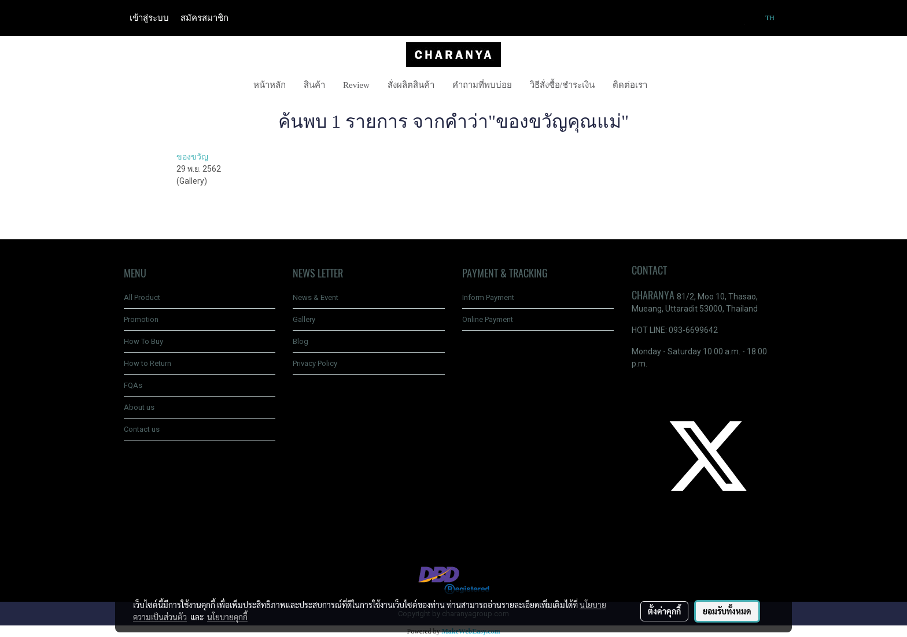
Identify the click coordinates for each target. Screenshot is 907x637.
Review (356, 85)
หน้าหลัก (269, 85)
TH (764, 18)
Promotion (141, 319)
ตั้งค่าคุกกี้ (664, 611)
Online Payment (487, 319)
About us (139, 407)
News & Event (315, 297)
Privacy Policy (315, 363)
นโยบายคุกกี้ (227, 617)
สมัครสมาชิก (204, 18)
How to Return (147, 363)
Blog (300, 341)
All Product (142, 297)
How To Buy (143, 341)
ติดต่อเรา (630, 85)
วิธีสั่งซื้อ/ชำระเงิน (562, 85)
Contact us (142, 429)
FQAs (133, 385)
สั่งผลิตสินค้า (411, 85)
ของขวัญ (192, 156)
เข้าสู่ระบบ (149, 18)
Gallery (304, 319)
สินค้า (314, 85)
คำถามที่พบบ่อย (482, 85)
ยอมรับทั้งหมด (727, 611)
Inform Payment (488, 297)
